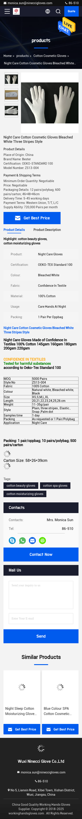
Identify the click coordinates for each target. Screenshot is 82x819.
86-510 (72, 3)
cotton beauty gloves (21, 485)
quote (71, 11)
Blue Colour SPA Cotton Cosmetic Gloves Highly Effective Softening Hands (58, 711)
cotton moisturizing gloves (25, 494)
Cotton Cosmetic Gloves (49, 56)
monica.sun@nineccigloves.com (27, 3)
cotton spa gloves (55, 485)
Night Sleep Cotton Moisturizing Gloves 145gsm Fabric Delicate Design (20, 711)
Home (7, 56)
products (22, 56)
